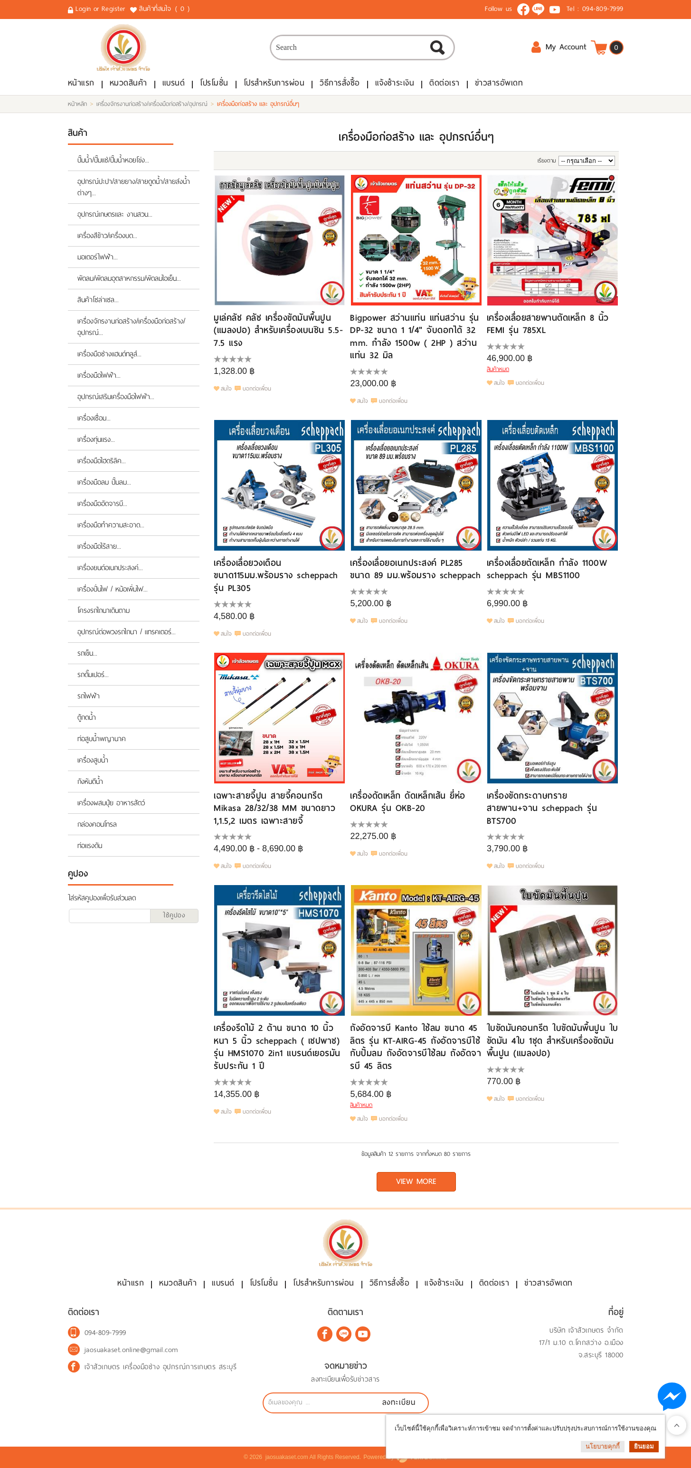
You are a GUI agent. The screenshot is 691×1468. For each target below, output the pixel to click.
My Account (558, 47)
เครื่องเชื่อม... (94, 418)
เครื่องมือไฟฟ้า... (99, 375)
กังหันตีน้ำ (90, 781)
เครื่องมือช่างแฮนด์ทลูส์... (109, 354)
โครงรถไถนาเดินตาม (103, 610)
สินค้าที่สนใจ (165, 9)
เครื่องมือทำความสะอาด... (110, 525)
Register (113, 9)
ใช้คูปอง (174, 915)
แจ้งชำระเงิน (395, 83)
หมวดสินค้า (128, 83)
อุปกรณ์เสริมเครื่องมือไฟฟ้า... (115, 396)
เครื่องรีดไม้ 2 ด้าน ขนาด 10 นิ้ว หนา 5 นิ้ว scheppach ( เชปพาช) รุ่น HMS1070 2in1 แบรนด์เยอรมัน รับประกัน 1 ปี (277, 1046)
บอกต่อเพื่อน (257, 388)
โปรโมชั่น (214, 83)
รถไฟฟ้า (88, 696)
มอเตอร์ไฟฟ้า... (97, 257)
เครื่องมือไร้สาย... (99, 546)
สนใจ (226, 388)
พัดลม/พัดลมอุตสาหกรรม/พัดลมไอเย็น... (129, 278)
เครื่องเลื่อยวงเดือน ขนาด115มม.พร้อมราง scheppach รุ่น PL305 (276, 575)
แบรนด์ (173, 83)
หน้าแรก (81, 83)
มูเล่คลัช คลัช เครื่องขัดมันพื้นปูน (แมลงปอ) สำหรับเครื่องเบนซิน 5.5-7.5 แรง (278, 330)
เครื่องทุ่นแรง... (96, 439)
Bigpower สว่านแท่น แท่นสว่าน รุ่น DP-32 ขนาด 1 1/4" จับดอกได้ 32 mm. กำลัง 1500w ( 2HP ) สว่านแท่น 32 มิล (414, 336)
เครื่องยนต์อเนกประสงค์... (110, 567)
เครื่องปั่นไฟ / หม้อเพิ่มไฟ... (112, 589)
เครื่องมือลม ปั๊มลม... (104, 482)
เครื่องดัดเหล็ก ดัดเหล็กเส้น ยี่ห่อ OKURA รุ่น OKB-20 (407, 801)
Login (83, 9)
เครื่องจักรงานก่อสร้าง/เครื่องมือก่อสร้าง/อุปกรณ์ (152, 104)
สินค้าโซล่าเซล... (98, 299)
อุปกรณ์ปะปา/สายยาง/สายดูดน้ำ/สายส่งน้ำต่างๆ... (133, 187)
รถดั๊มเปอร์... (93, 674)
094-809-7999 (603, 9)
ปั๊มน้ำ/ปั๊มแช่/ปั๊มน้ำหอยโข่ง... (113, 160)
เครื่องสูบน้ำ (92, 760)
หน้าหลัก (77, 104)
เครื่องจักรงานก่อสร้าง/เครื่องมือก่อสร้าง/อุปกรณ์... (131, 326)
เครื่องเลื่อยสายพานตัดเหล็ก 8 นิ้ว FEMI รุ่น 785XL (548, 323)
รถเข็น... (87, 653)
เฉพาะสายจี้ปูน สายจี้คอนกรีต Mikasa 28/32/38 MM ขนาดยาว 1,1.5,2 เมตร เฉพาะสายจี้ (274, 808)
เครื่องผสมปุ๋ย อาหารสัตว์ (111, 803)
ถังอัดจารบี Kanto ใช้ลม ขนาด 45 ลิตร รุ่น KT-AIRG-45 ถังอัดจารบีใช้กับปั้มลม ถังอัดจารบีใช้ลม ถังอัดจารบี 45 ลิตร (415, 1046)
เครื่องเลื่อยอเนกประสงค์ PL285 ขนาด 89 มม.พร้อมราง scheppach (415, 568)
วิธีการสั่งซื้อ (340, 83)
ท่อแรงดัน (89, 845)
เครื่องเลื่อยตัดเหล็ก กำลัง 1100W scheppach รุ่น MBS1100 (547, 568)
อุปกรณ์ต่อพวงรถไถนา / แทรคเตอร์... (126, 632)
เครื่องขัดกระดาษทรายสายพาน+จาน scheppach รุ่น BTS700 (542, 808)
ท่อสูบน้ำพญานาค (101, 738)
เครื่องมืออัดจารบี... (102, 503)
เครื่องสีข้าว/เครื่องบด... (107, 235)
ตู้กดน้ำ (86, 717)
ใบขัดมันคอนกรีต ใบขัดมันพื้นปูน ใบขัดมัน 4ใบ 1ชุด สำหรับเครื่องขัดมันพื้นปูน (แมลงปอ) (552, 1040)
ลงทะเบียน (399, 1402)
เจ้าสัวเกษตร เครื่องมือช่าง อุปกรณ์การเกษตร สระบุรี (161, 1367)
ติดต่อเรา (444, 83)
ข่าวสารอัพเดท (499, 83)
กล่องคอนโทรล (97, 824)
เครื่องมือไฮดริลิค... (101, 461)
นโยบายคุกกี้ (603, 1446)
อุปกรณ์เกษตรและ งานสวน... (114, 214)
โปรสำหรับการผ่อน (274, 83)
